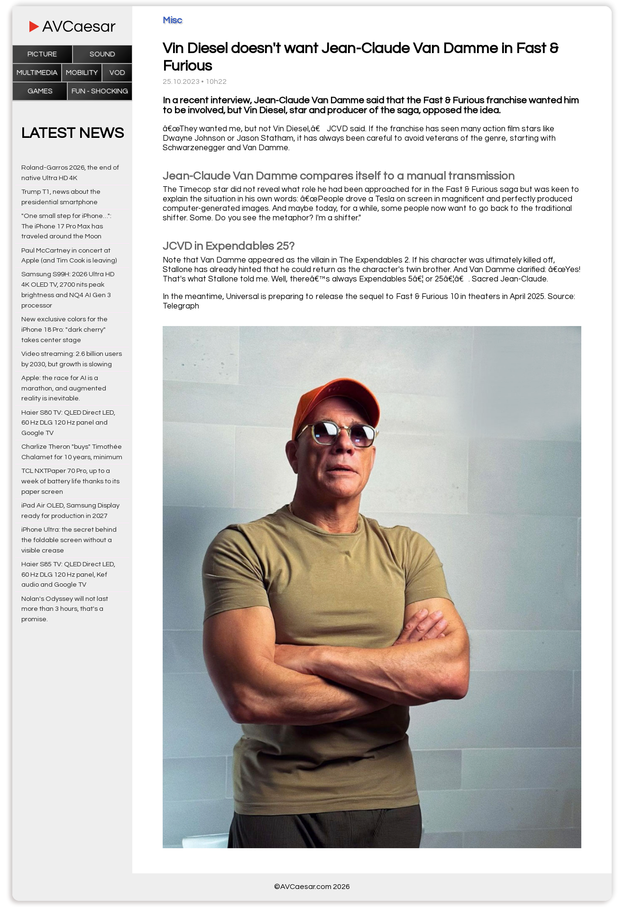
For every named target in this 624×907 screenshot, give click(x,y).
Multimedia (37, 72)
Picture (42, 54)
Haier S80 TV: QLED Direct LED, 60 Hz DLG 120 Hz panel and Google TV (68, 423)
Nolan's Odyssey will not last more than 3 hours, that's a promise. (64, 609)
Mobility (82, 72)
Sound (102, 54)
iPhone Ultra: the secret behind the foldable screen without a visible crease (69, 540)
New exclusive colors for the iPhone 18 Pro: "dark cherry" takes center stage (64, 330)
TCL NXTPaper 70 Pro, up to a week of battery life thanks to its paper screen (70, 481)
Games (40, 91)
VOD (117, 72)
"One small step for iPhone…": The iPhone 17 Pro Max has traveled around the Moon (66, 226)
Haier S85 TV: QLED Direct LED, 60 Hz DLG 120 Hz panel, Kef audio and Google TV (68, 575)
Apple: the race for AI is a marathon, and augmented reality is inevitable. (63, 388)
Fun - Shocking (100, 91)
